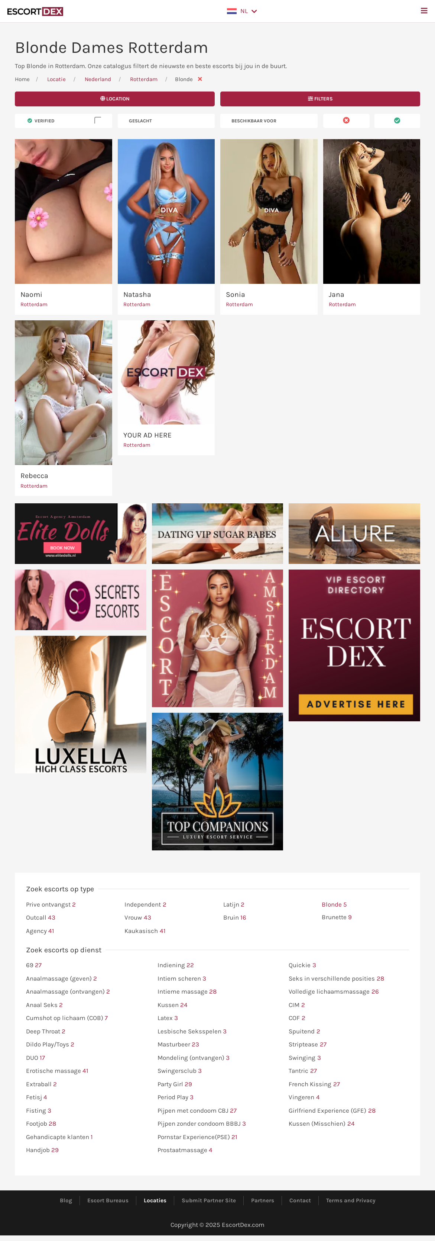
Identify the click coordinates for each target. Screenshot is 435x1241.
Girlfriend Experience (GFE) (332, 1111)
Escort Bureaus (108, 1200)
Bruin (234, 918)
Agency (40, 931)
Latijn (233, 905)
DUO (35, 1058)
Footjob (41, 1124)
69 (34, 965)
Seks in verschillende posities (336, 979)
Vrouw (137, 918)
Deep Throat (45, 1031)
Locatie (56, 79)
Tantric (302, 1071)
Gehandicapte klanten (59, 1137)
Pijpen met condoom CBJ (197, 1111)
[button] (242, 11)
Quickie (302, 965)
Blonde (334, 905)
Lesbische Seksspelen (192, 1031)
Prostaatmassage (185, 1150)
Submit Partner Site (209, 1200)
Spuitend (304, 1031)
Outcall (40, 918)
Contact (300, 1200)
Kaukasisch (144, 931)
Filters (320, 99)
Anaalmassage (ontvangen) (68, 992)
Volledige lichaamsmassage (334, 992)
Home (22, 79)
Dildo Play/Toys (50, 1044)
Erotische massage (57, 1071)
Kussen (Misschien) (321, 1124)
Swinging (305, 1058)
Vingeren (304, 1097)
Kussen (173, 1005)
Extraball (41, 1084)
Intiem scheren (182, 979)
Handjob (42, 1150)
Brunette (337, 917)
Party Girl (175, 1084)
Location (115, 99)
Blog (66, 1200)
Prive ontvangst (51, 905)
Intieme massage (187, 992)
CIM (297, 1005)
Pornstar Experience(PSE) (197, 1137)
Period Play (176, 1097)
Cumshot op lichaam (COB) (67, 1018)
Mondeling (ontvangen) (194, 1058)
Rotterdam (144, 79)
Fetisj (36, 1097)
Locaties (155, 1200)
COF (297, 1018)
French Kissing (314, 1084)
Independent (145, 905)
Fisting (38, 1111)
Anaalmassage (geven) (61, 979)
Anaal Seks (44, 1005)
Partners (262, 1200)
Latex (168, 1018)
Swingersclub (180, 1071)
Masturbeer (178, 1044)
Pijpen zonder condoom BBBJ (202, 1124)
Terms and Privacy (351, 1200)
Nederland (98, 79)
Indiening (176, 965)
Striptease (307, 1044)
